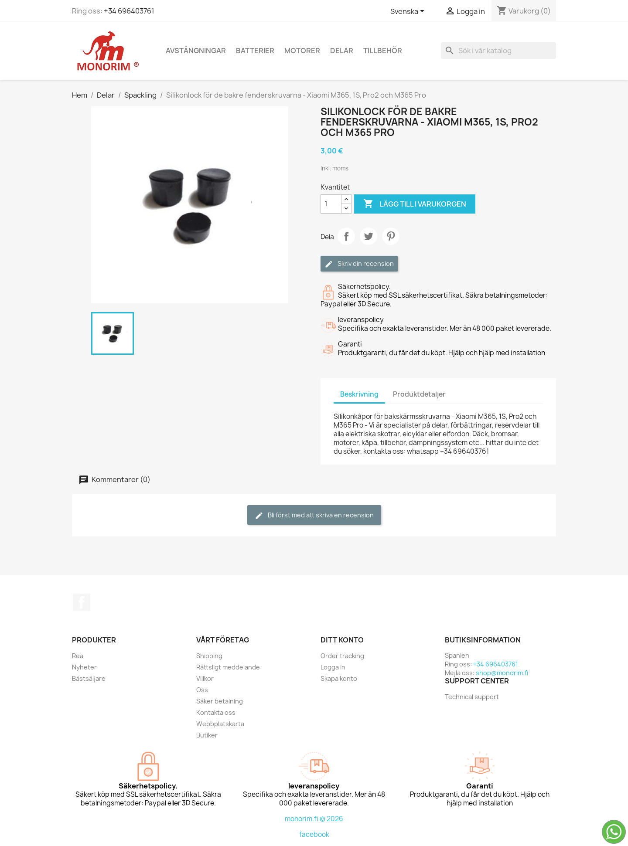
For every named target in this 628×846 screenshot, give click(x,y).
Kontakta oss (216, 712)
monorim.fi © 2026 (314, 818)
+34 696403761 (129, 11)
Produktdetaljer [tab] (419, 394)
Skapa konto (339, 678)
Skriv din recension (359, 263)
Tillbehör (382, 50)
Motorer (302, 50)
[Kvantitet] (331, 204)
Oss (202, 690)
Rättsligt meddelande (228, 667)
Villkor (205, 678)
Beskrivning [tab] (359, 394)
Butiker (207, 735)
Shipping (209, 656)
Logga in (333, 667)
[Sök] (498, 50)
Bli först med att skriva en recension (314, 515)
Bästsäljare (89, 678)
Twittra (368, 236)
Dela (346, 236)
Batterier (255, 50)
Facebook (81, 602)
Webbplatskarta (220, 724)
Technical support (472, 697)
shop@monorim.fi (502, 673)
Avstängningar (196, 50)
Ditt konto (342, 640)
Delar (341, 50)
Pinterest (390, 236)
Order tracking (342, 656)
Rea (77, 656)
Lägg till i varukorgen (414, 204)
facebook (314, 834)
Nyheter (84, 667)
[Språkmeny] (408, 12)
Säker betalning (219, 701)
